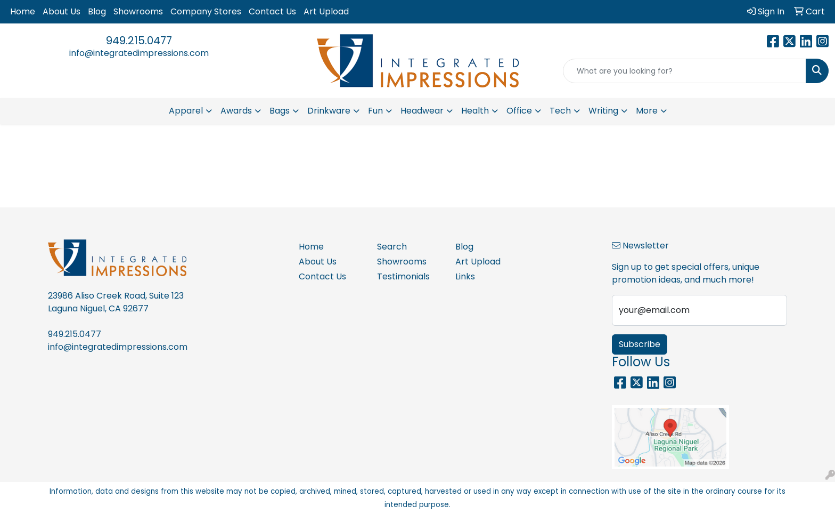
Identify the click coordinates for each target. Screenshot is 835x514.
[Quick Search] (684, 71)
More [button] (647, 111)
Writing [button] (603, 111)
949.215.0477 (139, 40)
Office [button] (519, 111)
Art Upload (326, 11)
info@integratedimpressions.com (139, 53)
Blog (97, 11)
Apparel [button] (186, 111)
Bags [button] (279, 111)
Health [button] (475, 111)
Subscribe (639, 344)
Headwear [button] (422, 111)
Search (392, 246)
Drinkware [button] (328, 111)
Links (465, 276)
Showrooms (138, 11)
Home (22, 11)
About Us (61, 11)
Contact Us (272, 11)
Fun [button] (375, 111)
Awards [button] (236, 111)
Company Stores (205, 11)
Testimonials (403, 276)
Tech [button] (560, 111)
